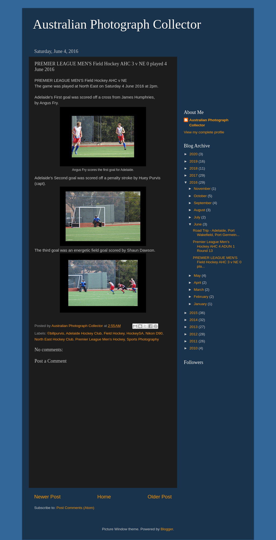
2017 (194, 175)
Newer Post (47, 497)
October (201, 196)
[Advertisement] (211, 73)
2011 (194, 341)
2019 (194, 161)
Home (104, 497)
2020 (194, 154)
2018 (194, 168)
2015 (194, 313)
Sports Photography (143, 339)
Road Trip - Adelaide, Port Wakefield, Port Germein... (216, 232)
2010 (194, 348)
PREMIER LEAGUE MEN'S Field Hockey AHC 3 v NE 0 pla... (217, 262)
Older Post (160, 497)
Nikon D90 (154, 333)
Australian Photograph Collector (117, 24)
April (198, 283)
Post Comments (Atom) (75, 508)
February (201, 297)
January (201, 304)
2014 (194, 320)
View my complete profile (204, 132)
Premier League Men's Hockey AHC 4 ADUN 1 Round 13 (214, 246)
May (198, 276)
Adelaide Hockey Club (84, 333)
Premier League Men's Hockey (100, 339)
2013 (194, 327)
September (203, 203)
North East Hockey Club (53, 339)
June (198, 224)
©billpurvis (55, 333)
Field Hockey (114, 333)
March (199, 290)
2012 (194, 334)
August (200, 210)
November (203, 189)
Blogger (167, 529)
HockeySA (134, 333)
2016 (194, 182)
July (197, 217)
